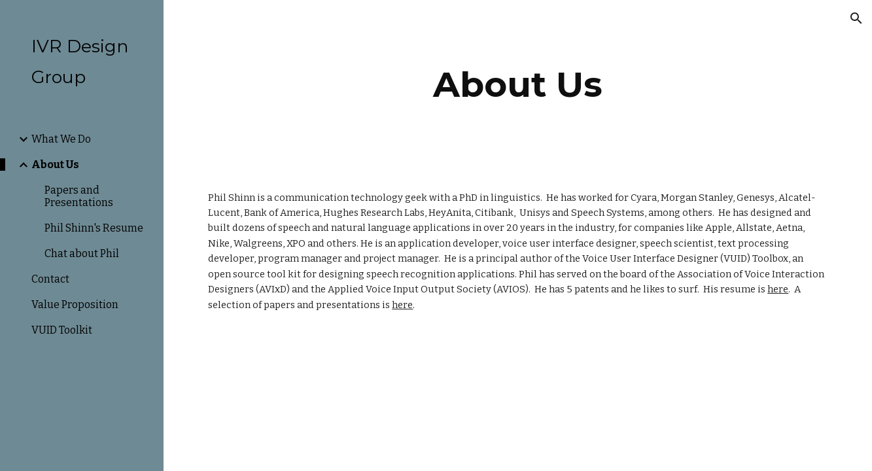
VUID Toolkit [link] (61, 330)
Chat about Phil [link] (81, 253)
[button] (856, 18)
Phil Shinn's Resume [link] (93, 228)
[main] (517, 84)
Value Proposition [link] (74, 304)
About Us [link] (55, 164)
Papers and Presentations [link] (78, 196)
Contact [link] (50, 279)
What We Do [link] (61, 139)
